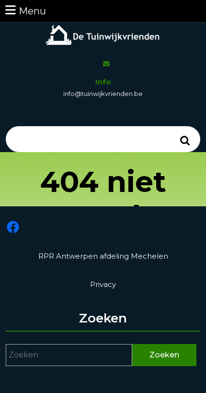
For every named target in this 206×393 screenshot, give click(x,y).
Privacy (103, 284)
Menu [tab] (25, 10)
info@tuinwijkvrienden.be (103, 93)
